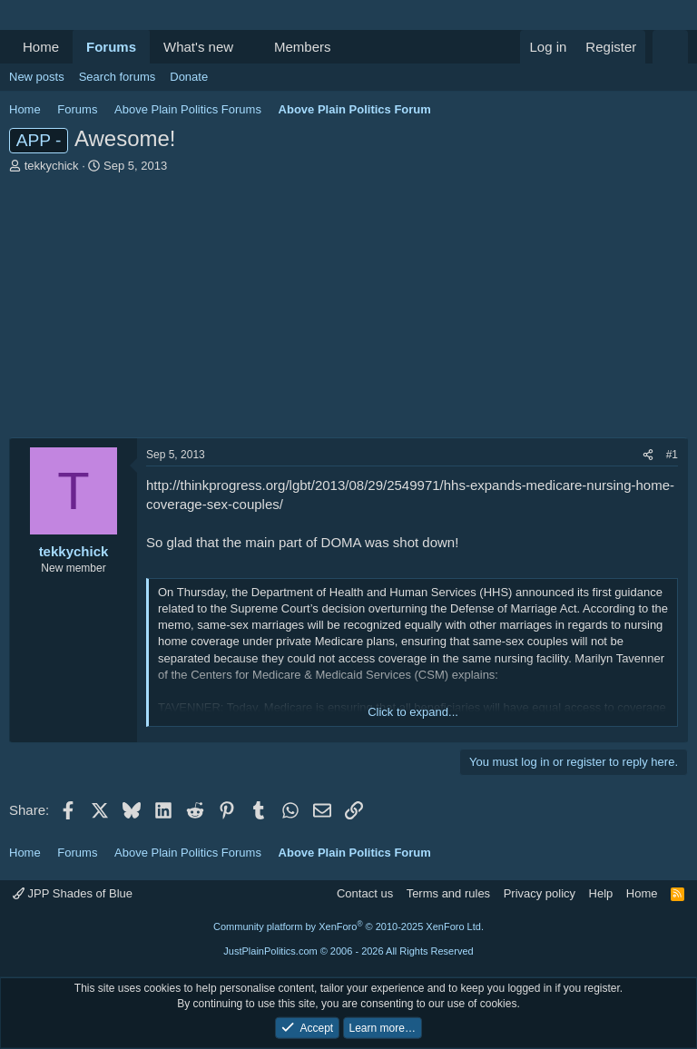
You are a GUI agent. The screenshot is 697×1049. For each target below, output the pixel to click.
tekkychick (52, 165)
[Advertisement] (348, 310)
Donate (189, 76)
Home (41, 46)
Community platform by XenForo (348, 926)
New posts (36, 76)
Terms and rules (448, 893)
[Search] (670, 47)
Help (601, 893)
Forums (111, 46)
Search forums (117, 76)
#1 (672, 454)
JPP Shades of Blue (73, 893)
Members (302, 46)
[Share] (648, 455)
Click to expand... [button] (413, 712)
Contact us (365, 893)
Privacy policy (539, 893)
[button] (247, 47)
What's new (198, 46)
